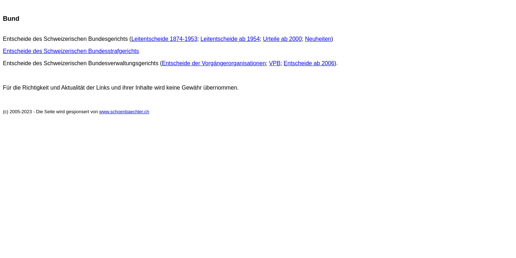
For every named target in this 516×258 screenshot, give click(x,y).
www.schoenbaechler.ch (124, 111)
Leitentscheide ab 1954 (229, 39)
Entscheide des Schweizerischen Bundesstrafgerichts (71, 51)
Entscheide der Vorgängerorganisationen (214, 63)
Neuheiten (318, 39)
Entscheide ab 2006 (309, 63)
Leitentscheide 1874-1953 (164, 39)
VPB (275, 63)
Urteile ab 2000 (282, 39)
